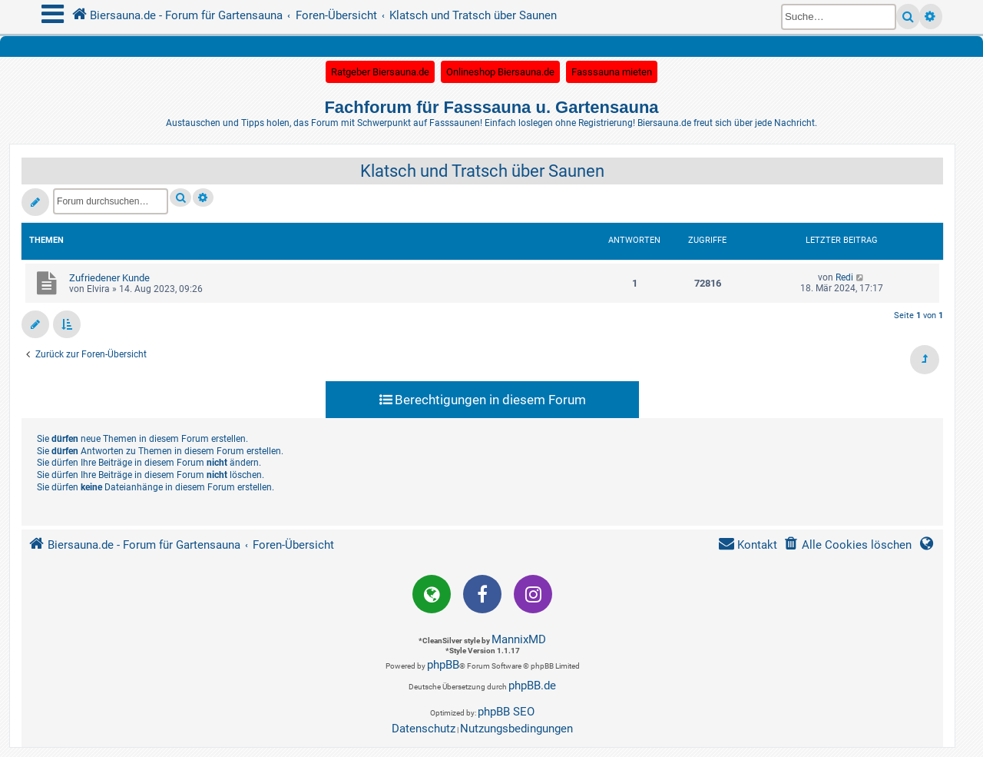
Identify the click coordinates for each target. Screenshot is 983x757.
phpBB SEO (506, 712)
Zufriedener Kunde (109, 278)
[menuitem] (847, 545)
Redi (844, 277)
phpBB (443, 665)
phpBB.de (532, 685)
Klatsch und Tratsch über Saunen (482, 171)
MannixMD (519, 639)
